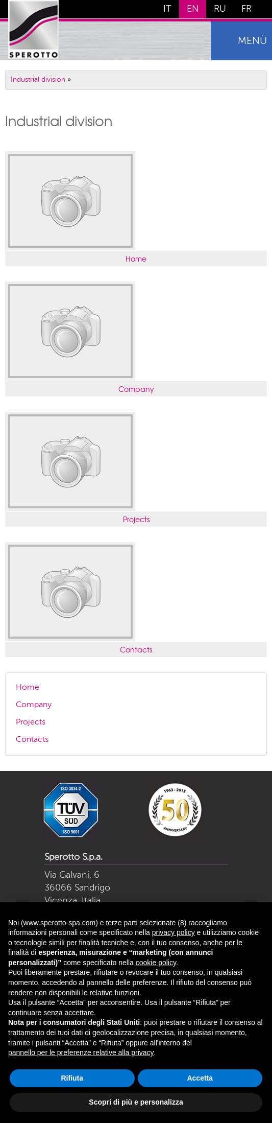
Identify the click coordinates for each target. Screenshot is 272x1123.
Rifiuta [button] (72, 1078)
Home (136, 258)
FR (246, 9)
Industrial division (38, 79)
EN (193, 9)
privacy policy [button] (173, 932)
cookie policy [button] (156, 962)
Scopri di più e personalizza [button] (136, 1102)
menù (252, 41)
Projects (136, 519)
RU (220, 9)
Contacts (136, 649)
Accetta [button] (200, 1078)
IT (167, 9)
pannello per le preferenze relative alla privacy (81, 1052)
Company (136, 389)
